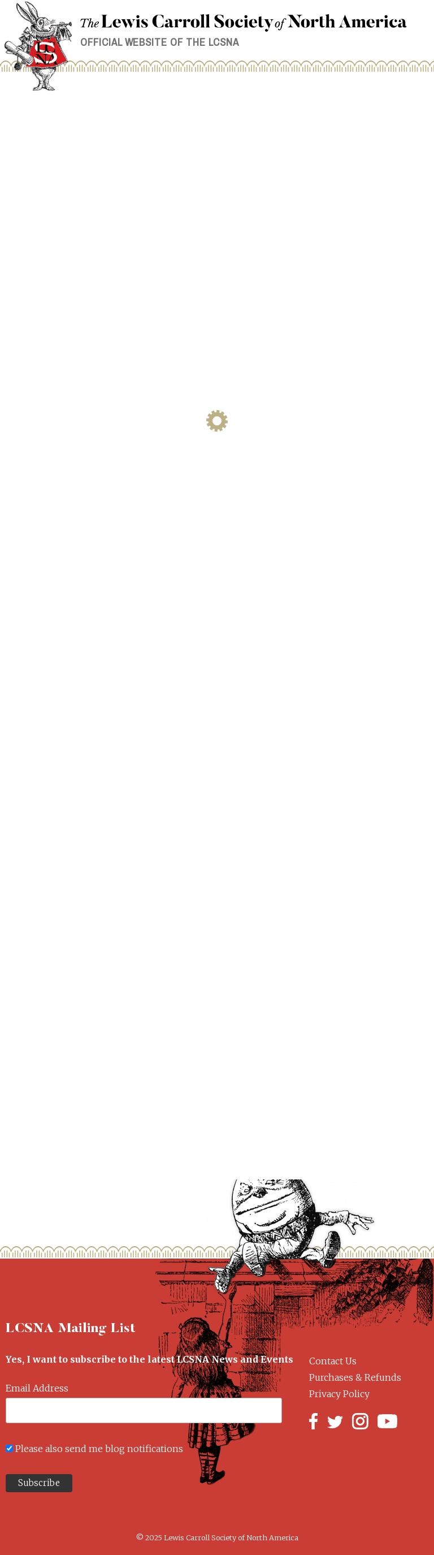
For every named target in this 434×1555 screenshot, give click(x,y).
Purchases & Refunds (355, 1377)
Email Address (37, 1388)
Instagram (360, 1421)
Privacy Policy (339, 1393)
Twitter (335, 1421)
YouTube (387, 1421)
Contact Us (333, 1361)
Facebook (313, 1421)
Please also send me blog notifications (99, 1448)
